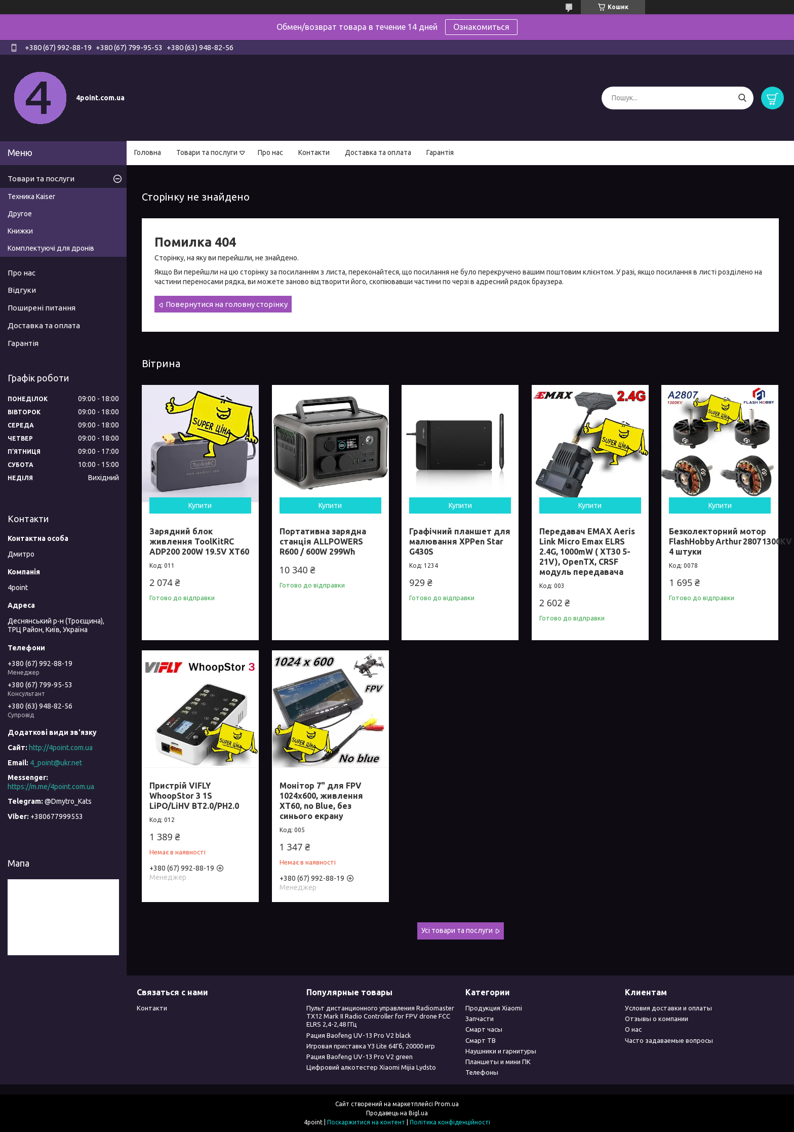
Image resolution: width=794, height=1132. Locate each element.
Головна (147, 152)
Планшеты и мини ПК (498, 1061)
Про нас (270, 152)
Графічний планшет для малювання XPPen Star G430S (459, 541)
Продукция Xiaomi (493, 1007)
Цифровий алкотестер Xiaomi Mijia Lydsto (371, 1067)
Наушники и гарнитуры (500, 1051)
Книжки (20, 231)
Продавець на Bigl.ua (397, 1113)
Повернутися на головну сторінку (227, 304)
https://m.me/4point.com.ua (51, 787)
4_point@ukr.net (56, 763)
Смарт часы (483, 1029)
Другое (20, 214)
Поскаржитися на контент (366, 1122)
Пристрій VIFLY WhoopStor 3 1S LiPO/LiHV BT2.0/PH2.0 (194, 795)
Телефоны (481, 1072)
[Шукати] (742, 98)
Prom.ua (446, 1104)
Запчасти (479, 1018)
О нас (633, 1029)
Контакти (314, 152)
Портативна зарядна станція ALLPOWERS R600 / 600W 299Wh (323, 541)
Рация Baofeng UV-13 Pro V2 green (359, 1056)
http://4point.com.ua (61, 748)
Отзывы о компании (656, 1018)
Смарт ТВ (480, 1040)
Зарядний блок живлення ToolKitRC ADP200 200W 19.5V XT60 (199, 541)
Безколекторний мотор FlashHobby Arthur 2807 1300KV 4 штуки (730, 541)
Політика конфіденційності (450, 1122)
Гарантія (440, 152)
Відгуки (22, 290)
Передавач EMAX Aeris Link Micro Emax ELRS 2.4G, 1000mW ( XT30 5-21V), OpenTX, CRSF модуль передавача (587, 551)
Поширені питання (41, 307)
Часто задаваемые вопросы (669, 1040)
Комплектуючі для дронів (51, 248)
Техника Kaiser (31, 196)
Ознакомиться (481, 26)
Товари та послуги (206, 152)
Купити (200, 505)
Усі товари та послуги (457, 930)
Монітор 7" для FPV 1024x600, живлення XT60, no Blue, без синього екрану (321, 801)
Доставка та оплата (378, 152)
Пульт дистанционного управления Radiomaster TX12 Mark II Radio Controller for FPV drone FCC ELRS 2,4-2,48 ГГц (380, 1016)
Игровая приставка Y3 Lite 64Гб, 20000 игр (370, 1045)
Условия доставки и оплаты (668, 1007)
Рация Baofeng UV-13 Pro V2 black (358, 1035)
